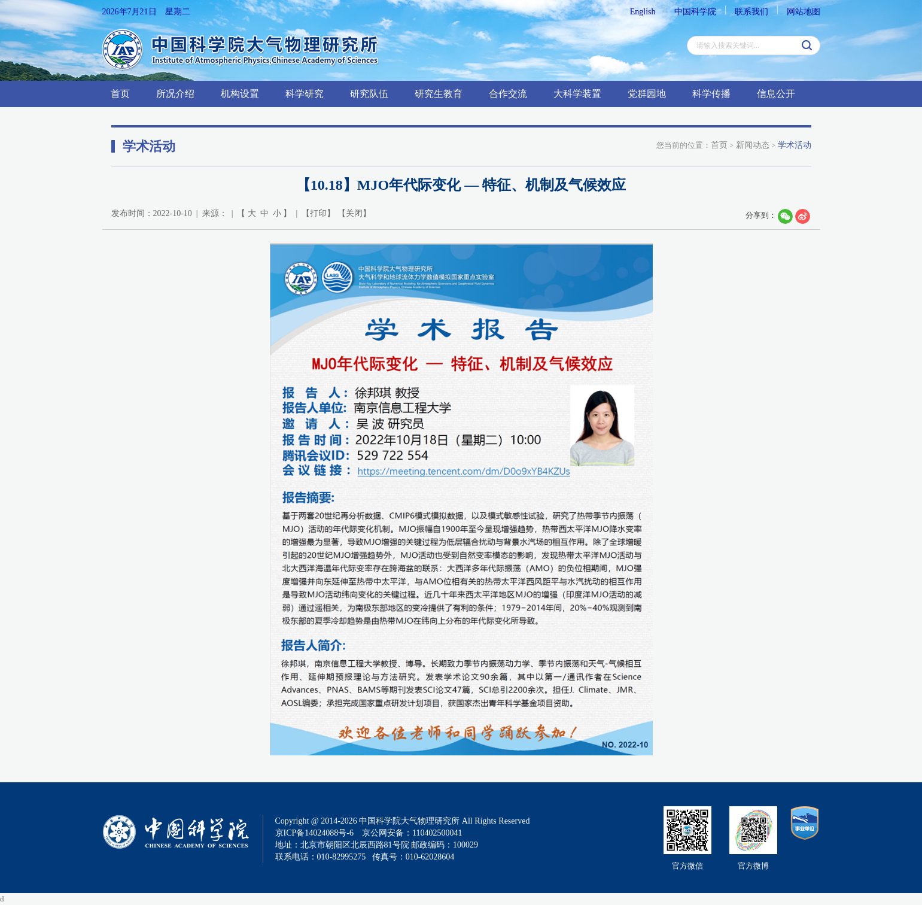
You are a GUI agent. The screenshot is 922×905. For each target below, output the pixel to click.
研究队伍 (369, 94)
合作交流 (508, 94)
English (643, 11)
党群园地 (647, 94)
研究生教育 (438, 94)
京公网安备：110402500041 (412, 832)
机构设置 (240, 94)
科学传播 (711, 94)
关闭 (354, 213)
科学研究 (304, 94)
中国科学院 (695, 11)
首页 (120, 94)
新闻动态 (752, 145)
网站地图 (803, 11)
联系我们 (751, 11)
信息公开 (776, 94)
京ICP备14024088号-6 (314, 832)
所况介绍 (175, 94)
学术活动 (794, 145)
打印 (318, 213)
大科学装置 (577, 94)
